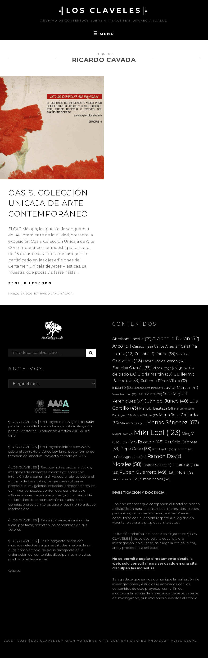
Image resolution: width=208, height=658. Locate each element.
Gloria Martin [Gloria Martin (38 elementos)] (154, 374)
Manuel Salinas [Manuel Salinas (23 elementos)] (145, 415)
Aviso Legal (184, 640)
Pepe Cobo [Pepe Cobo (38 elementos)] (136, 448)
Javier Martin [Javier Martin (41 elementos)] (181, 387)
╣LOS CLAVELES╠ (104, 10)
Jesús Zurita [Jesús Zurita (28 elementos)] (149, 394)
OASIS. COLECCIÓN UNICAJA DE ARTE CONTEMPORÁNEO (48, 203)
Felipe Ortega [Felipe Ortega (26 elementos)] (164, 368)
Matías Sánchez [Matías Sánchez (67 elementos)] (172, 422)
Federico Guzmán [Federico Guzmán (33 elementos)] (131, 367)
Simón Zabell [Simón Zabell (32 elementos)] (155, 479)
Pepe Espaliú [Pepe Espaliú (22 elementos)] (162, 449)
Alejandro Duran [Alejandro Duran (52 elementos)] (175, 338)
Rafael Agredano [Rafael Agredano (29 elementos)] (129, 457)
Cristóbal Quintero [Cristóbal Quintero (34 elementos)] (155, 353)
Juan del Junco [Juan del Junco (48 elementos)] (166, 401)
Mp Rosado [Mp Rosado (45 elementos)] (147, 442)
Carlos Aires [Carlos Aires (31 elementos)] (167, 346)
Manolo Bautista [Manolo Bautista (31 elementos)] (156, 408)
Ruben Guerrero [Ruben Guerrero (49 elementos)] (142, 472)
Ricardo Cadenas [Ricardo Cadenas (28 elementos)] (159, 465)
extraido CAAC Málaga (53, 293)
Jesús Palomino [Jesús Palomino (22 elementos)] (124, 394)
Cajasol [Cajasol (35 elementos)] (142, 346)
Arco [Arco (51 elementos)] (121, 346)
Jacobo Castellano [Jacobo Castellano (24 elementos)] (148, 388)
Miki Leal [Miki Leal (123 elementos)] (157, 432)
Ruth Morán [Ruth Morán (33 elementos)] (181, 472)
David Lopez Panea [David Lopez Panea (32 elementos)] (164, 361)
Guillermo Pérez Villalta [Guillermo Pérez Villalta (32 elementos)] (163, 381)
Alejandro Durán (80, 422)
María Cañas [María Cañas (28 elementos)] (132, 423)
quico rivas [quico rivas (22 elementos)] (183, 449)
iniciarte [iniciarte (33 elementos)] (122, 387)
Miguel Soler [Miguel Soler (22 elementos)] (122, 434)
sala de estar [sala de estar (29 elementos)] (125, 479)
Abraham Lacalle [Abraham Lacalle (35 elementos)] (131, 339)
